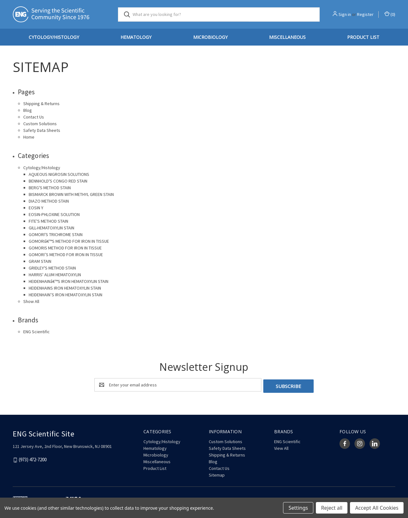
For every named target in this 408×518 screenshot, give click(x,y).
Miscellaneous (287, 37)
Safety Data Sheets (41, 130)
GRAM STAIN (40, 261)
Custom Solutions (40, 123)
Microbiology (210, 37)
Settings (298, 507)
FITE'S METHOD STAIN (48, 221)
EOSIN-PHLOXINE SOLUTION (54, 214)
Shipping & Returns (41, 103)
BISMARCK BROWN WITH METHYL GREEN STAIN (71, 194)
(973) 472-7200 (33, 459)
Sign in (345, 14)
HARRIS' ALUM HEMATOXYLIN (55, 274)
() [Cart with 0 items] (389, 14)
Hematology (135, 37)
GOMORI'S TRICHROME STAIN (56, 234)
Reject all (331, 507)
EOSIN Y (36, 208)
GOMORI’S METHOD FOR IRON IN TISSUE (66, 254)
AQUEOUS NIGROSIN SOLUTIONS (59, 174)
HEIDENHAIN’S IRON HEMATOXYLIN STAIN (65, 295)
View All (281, 447)
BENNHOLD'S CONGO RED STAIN (58, 181)
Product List (363, 37)
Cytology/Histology (54, 37)
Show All (31, 301)
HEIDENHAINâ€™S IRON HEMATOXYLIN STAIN (68, 281)
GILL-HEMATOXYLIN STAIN (51, 228)
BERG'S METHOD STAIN (50, 188)
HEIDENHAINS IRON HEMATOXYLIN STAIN (65, 288)
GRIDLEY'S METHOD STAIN (52, 268)
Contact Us (33, 117)
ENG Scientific (36, 332)
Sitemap (217, 474)
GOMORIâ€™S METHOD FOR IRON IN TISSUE (69, 241)
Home (28, 137)
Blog (27, 110)
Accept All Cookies (376, 507)
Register (365, 14)
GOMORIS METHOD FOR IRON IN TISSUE (65, 248)
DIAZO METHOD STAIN (49, 201)
